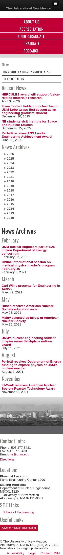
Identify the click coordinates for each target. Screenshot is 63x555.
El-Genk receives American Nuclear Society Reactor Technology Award (29, 386)
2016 (10, 199)
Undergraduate (31, 36)
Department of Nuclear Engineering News (26, 72)
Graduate (31, 43)
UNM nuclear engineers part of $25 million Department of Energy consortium (28, 250)
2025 (10, 158)
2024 (10, 163)
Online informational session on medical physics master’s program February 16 (28, 265)
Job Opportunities (13, 79)
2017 (10, 195)
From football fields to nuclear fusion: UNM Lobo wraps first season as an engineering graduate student (30, 109)
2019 (10, 186)
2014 (10, 208)
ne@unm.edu (19, 454)
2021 (10, 177)
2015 (10, 204)
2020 (10, 181)
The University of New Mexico (28, 8)
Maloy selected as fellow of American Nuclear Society (30, 319)
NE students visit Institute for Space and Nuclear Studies (29, 123)
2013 (10, 213)
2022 (10, 172)
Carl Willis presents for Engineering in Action (31, 287)
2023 (10, 167)
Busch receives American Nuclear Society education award (28, 307)
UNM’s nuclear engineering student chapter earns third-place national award (29, 341)
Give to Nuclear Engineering (19, 527)
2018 (10, 190)
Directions (7, 459)
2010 (10, 218)
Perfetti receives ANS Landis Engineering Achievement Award (27, 134)
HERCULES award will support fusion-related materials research (31, 96)
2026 (10, 154)
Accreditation (31, 29)
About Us (31, 22)
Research (31, 51)
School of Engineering (18, 512)
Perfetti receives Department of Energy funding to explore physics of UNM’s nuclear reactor (31, 365)
